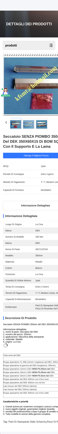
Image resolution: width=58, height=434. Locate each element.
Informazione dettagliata (35, 205)
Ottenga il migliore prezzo (36, 155)
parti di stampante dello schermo (27, 421)
